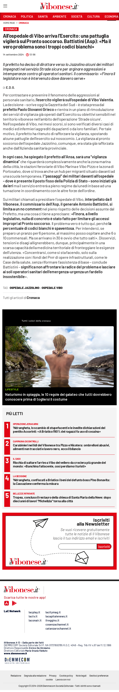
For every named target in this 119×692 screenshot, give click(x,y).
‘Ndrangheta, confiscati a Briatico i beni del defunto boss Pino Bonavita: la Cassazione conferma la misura (61, 481)
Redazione (16, 675)
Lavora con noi (63, 679)
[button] (111, 25)
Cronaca (24, 22)
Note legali (81, 675)
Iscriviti (104, 546)
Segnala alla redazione (35, 675)
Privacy (53, 675)
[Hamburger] (5, 6)
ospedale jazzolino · (25, 287)
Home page (9, 22)
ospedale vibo (52, 287)
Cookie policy (66, 675)
